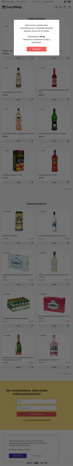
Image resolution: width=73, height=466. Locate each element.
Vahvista (36, 49)
